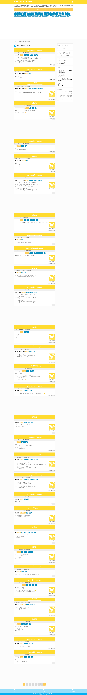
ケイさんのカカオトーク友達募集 (21, 439)
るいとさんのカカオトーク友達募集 (22, 549)
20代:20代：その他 (18, 160)
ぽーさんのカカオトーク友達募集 (21, 143)
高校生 (28, 331)
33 (21, 441)
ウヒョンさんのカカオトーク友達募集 (22, 250)
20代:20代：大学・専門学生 (20, 180)
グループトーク (61, 62)
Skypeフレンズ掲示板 (65, 53)
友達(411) (52, 12)
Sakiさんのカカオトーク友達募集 (21, 177)
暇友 (30, 371)
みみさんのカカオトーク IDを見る (34, 652)
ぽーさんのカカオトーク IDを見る (34, 141)
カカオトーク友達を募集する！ (43, 9)
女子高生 (25, 657)
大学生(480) (49, 12)
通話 (38, 180)
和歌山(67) (49, 15)
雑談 (37, 54)
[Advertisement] (28, 29)
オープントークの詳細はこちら (34, 508)
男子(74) (22, 15)
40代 (59, 81)
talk (22, 532)
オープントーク (22, 512)
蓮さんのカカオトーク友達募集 (21, 217)
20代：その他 (62, 78)
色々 (28, 54)
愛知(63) (56, 15)
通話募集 (31, 54)
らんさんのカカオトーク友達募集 (21, 496)
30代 (15, 145)
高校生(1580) (21, 12)
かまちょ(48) (67, 15)
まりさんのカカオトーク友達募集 (21, 388)
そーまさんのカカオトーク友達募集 (22, 477)
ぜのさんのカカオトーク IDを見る (34, 69)
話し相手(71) (35, 15)
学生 (28, 479)
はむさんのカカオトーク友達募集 (21, 52)
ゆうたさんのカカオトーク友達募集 (22, 329)
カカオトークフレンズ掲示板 (23, 2)
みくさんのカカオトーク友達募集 (21, 289)
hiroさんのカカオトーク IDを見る (34, 347)
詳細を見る (34, 103)
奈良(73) (28, 15)
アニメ (28, 371)
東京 (28, 459)
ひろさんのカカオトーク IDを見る (34, 235)
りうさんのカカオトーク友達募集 (65, 93)
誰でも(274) (69, 12)
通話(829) (29, 12)
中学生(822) (34, 12)
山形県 (32, 292)
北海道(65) (53, 15)
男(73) (25, 15)
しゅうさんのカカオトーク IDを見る (34, 580)
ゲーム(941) (26, 12)
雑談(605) (40, 12)
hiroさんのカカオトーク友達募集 (21, 349)
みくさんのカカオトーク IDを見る (34, 287)
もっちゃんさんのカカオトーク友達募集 (23, 368)
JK (26, 604)
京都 (30, 88)
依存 (22, 551)
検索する (64, 48)
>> (44, 684)
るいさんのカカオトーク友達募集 (21, 530)
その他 (60, 71)
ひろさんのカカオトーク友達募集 (21, 237)
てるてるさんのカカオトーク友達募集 (22, 105)
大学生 (33, 88)
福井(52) (63, 15)
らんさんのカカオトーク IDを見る (34, 494)
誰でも (29, 532)
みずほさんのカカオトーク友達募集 (22, 419)
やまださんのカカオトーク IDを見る (34, 84)
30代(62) (60, 15)
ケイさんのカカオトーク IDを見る (34, 437)
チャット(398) (57, 12)
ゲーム (25, 54)
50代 (59, 83)
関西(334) (61, 12)
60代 (59, 84)
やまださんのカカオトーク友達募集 (22, 86)
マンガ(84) (15, 15)
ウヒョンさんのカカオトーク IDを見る (34, 248)
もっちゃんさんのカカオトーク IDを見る (34, 366)
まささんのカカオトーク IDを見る (34, 639)
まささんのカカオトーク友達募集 (21, 641)
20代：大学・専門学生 (64, 79)
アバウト (14, 691)
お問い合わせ (72, 691)
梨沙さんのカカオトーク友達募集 (65, 95)
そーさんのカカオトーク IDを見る (34, 454)
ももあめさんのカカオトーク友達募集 (22, 270)
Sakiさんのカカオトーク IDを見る (34, 175)
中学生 (60, 72)
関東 (35, 54)
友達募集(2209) (16, 12)
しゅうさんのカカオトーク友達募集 (22, 582)
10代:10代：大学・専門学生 (20, 73)
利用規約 (43, 691)
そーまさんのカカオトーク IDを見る (34, 475)
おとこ (24, 441)
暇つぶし (38, 88)
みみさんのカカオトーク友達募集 (21, 654)
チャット (31, 180)
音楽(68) (42, 15)
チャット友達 (26, 390)
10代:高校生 (17, 54)
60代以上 (60, 85)
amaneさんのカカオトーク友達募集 (22, 158)
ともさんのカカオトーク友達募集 (21, 569)
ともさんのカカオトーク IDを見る (34, 566)
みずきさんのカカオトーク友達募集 (22, 510)
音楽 (35, 108)
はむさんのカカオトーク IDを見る (34, 50)
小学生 (60, 74)
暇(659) (37, 12)
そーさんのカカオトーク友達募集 (21, 457)
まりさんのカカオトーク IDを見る (34, 386)
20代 (59, 76)
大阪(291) (64, 12)
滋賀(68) (45, 15)
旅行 (30, 108)
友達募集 (21, 54)
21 (41, 684)
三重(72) (31, 15)
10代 (59, 68)
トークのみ (30, 604)
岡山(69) (39, 15)
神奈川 (31, 459)
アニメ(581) (44, 12)
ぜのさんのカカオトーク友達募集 (21, 71)
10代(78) (19, 15)
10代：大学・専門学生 (64, 70)
